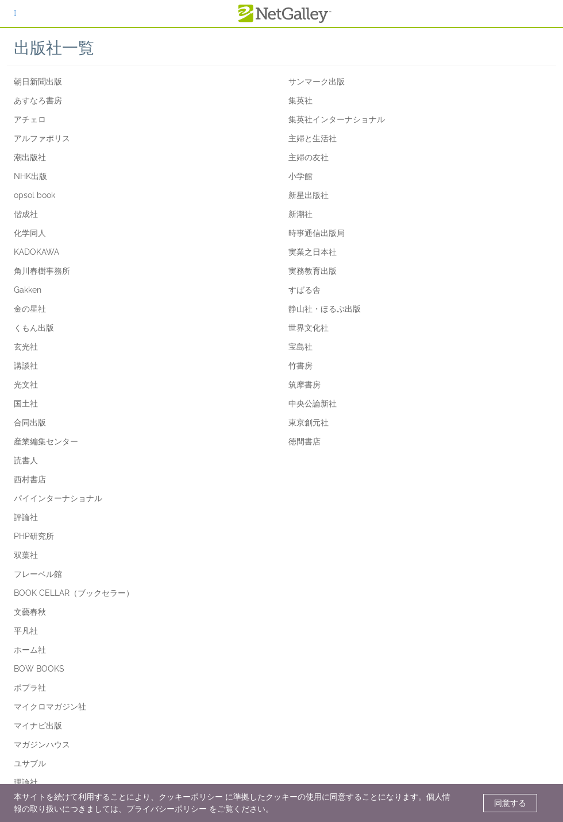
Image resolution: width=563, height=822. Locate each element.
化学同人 (30, 233)
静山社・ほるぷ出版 (324, 308)
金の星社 (30, 308)
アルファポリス (42, 138)
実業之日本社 (312, 252)
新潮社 (300, 214)
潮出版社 (30, 157)
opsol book (34, 195)
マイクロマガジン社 (50, 706)
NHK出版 (30, 176)
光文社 (26, 384)
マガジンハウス (42, 744)
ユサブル (30, 763)
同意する (510, 803)
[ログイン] (15, 13)
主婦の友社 (308, 157)
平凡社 (26, 630)
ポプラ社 (30, 687)
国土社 (26, 403)
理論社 (26, 782)
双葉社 (26, 555)
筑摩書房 (304, 384)
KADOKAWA (36, 252)
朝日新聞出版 (38, 81)
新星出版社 (308, 195)
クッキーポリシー (191, 796)
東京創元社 (308, 422)
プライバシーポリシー (166, 808)
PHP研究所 (34, 536)
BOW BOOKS (39, 668)
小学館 (300, 176)
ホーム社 (30, 649)
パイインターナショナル (58, 498)
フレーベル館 (38, 574)
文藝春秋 (30, 611)
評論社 (26, 517)
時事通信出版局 (316, 233)
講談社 (26, 365)
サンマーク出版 (316, 81)
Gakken (27, 289)
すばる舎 (304, 289)
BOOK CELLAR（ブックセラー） (74, 593)
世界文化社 (308, 327)
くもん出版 (34, 327)
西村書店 (30, 479)
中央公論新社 (312, 403)
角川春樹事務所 (42, 271)
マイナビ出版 (38, 725)
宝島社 (300, 346)
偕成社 (26, 214)
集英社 (300, 100)
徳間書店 (304, 441)
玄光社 (26, 346)
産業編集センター (46, 441)
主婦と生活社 (312, 138)
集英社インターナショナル (336, 119)
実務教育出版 (312, 271)
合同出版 (30, 422)
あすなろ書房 (38, 100)
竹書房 (300, 365)
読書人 (26, 460)
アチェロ (30, 119)
